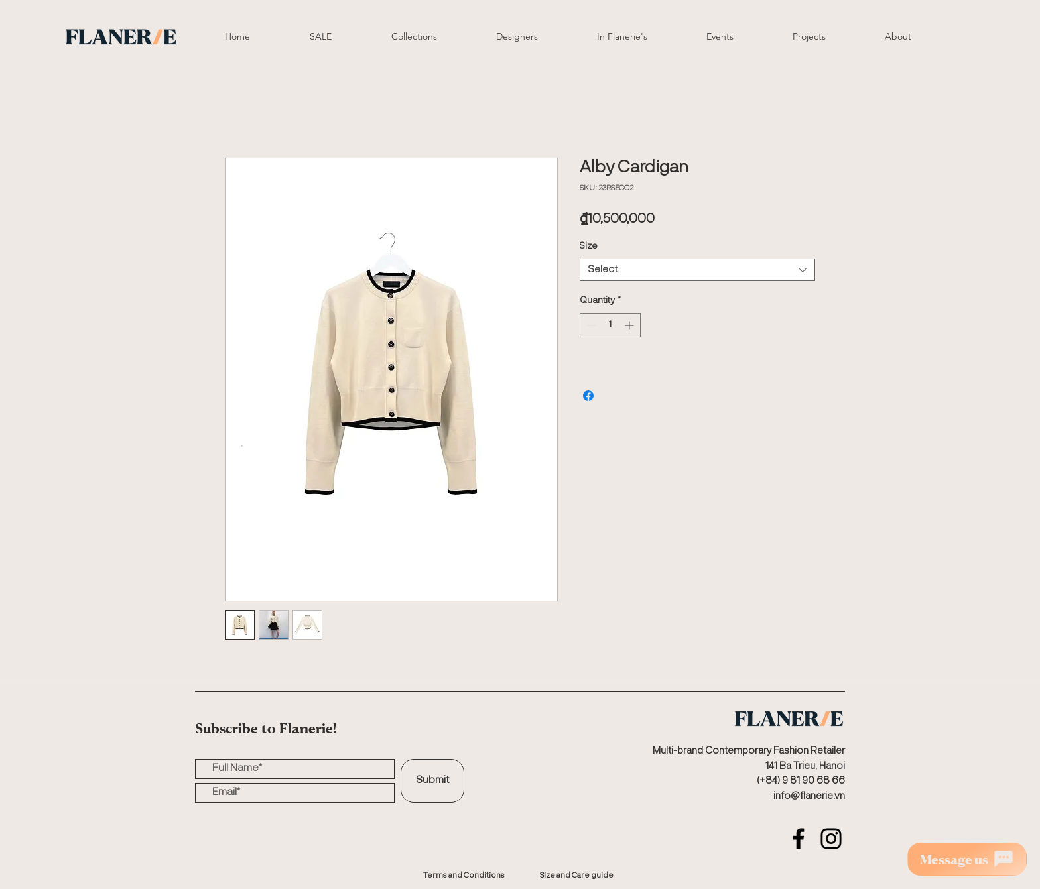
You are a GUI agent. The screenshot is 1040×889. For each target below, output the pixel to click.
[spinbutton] (610, 325)
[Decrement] (590, 325)
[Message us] (967, 859)
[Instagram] (831, 839)
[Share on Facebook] (588, 396)
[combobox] (697, 270)
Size (589, 246)
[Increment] (630, 325)
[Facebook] (798, 839)
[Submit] (432, 781)
